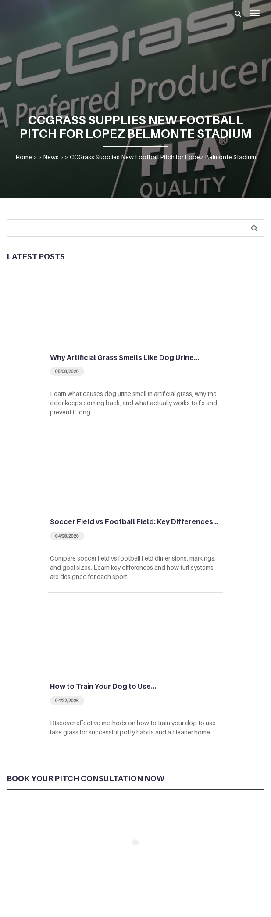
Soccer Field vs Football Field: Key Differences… (134, 521)
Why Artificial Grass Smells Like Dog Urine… (124, 357)
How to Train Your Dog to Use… (103, 686)
